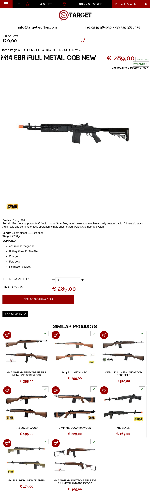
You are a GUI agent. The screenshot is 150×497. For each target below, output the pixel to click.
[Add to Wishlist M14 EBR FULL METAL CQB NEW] (15, 314)
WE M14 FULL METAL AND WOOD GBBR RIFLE (123, 374)
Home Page (9, 50)
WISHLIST (46, 4)
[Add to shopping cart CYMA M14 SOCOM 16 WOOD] (56, 390)
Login (81, 4)
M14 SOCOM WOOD (26, 428)
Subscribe (95, 4)
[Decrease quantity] (53, 279)
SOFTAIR (27, 50)
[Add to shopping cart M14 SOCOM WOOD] (7, 390)
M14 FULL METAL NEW (74, 372)
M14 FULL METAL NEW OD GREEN (26, 480)
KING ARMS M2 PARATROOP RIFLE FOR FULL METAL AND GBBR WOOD (75, 482)
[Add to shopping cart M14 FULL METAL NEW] (56, 335)
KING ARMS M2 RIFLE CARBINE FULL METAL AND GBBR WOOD (26, 374)
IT (18, 4)
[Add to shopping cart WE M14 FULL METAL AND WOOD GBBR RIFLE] (104, 335)
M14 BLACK (123, 428)
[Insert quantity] (68, 280)
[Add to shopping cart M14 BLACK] (104, 390)
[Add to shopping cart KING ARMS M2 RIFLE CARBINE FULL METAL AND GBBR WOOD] (7, 335)
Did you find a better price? (129, 67)
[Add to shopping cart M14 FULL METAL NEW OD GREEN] (7, 443)
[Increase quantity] (82, 279)
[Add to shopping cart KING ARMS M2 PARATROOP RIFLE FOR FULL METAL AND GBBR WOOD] (56, 443)
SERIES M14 (72, 50)
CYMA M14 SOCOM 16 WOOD (75, 428)
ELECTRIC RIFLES (48, 50)
